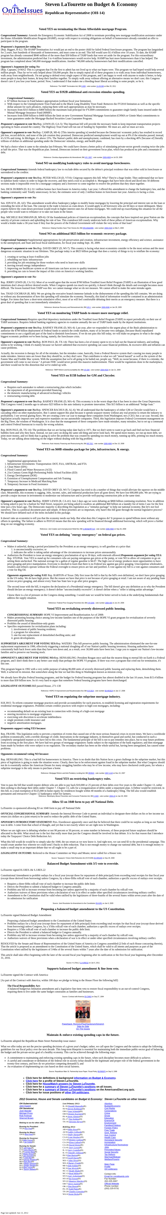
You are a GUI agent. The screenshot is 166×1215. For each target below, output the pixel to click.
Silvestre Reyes (75, 1121)
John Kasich (25, 1106)
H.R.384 (87, 370)
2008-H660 (110, 529)
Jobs (106, 1147)
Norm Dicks (73, 1194)
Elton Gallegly (75, 1142)
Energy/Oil (109, 1120)
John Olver (73, 1160)
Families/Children (112, 1125)
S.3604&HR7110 (89, 529)
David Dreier (74, 1145)
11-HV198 (100, 86)
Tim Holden (74, 1119)
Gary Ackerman (75, 1176)
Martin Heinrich (30, 1163)
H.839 (83, 86)
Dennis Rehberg (30, 1160)
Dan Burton (72, 1155)
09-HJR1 (99, 903)
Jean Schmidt (74, 1111)
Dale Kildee (73, 1165)
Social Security (111, 1152)
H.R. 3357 (88, 157)
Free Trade (109, 1130)
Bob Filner (29, 1134)
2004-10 (112, 796)
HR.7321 (90, 444)
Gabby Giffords (75, 1132)
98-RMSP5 (102, 1071)
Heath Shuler (74, 1171)
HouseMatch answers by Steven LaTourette (69, 1083)
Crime (107, 1113)
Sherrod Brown (26, 1118)
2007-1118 (109, 773)
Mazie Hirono (28, 1154)
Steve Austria (74, 1183)
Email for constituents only (116, 1176)
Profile (107, 1166)
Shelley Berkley (30, 1165)
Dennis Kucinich (75, 1114)
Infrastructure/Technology (116, 1145)
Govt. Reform (110, 1132)
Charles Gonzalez (76, 1191)
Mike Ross (72, 1129)
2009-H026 (104, 370)
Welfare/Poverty (111, 1159)
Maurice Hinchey (76, 1181)
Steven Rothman (74, 1108)
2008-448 (108, 603)
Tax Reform (109, 1154)
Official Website (111, 1183)
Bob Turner (28, 1167)
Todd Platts (73, 1189)
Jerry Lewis (74, 1147)
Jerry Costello (74, 1150)
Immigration (109, 1142)
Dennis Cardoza (76, 1140)
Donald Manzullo (75, 1106)
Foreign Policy (111, 1128)
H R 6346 (90, 603)
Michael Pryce (26, 1113)
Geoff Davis (73, 1158)
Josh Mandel (25, 1111)
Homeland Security (113, 1140)
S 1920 (96, 796)
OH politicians (110, 1169)
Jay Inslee (28, 1142)
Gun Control (110, 1135)
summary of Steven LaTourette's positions (70, 1086)
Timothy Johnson (75, 1152)
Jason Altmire (74, 1116)
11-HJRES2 (84, 963)
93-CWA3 (87, 997)
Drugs (107, 1115)
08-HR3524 (109, 691)
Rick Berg (28, 1161)
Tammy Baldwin (30, 1169)
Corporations (110, 1111)
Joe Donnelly (28, 1156)
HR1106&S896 (88, 228)
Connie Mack (29, 1152)
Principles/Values (112, 1149)
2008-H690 (108, 444)
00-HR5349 (98, 858)
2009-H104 (108, 228)
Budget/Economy (112, 1106)
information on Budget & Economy (94, 1078)
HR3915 (91, 773)
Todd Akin (28, 1158)
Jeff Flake (27, 1148)
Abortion (108, 1103)
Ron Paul (28, 1128)
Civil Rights (109, 1108)
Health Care (110, 1137)
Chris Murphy (29, 1150)
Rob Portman (25, 1115)
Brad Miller (74, 1173)
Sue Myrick (73, 1168)
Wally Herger (74, 1134)
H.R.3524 (90, 691)
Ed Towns (73, 1178)
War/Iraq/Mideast (112, 1157)
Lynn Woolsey (74, 1137)
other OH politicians (77, 1092)
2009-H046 (105, 307)
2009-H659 (107, 157)
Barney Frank (74, 1163)
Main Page (109, 1164)
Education (109, 1118)
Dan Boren (72, 1186)
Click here (32, 1080)
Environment (110, 1123)
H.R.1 (89, 307)
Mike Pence (27, 1140)
